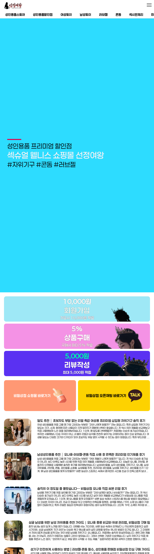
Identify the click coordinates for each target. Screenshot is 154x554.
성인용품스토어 (15, 14)
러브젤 (103, 14)
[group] (77, 150)
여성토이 (66, 14)
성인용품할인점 (43, 14)
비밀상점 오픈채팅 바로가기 (106, 386)
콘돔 (118, 14)
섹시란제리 (136, 14)
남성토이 (85, 14)
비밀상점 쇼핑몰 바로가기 (32, 386)
